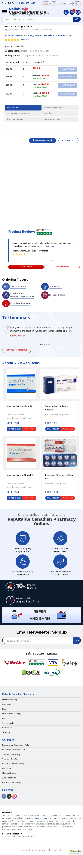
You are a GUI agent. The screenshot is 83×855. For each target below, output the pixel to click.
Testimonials (8, 723)
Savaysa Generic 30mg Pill (20, 406)
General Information (53, 107)
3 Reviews (25, 39)
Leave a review (26, 266)
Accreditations (9, 778)
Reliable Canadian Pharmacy (39, 818)
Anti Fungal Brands (21, 26)
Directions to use (14, 119)
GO (77, 19)
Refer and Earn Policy (11, 782)
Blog (4, 709)
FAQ (4, 718)
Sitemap (6, 732)
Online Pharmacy (9, 699)
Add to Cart (67, 69)
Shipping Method (51, 119)
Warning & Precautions (17, 113)
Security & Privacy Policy (13, 749)
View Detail (28, 429)
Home (7, 26)
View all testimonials (16, 350)
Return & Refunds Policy (13, 763)
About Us (6, 704)
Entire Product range (11, 713)
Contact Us (7, 727)
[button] (76, 852)
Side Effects (49, 113)
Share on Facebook (42, 140)
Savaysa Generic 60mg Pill (20, 475)
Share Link (68, 140)
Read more (49, 246)
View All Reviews (62, 266)
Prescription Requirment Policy (16, 745)
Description (12, 107)
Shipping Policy (9, 773)
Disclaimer (7, 768)
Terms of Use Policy (11, 754)
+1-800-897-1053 (26, 3)
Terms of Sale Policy (11, 759)
